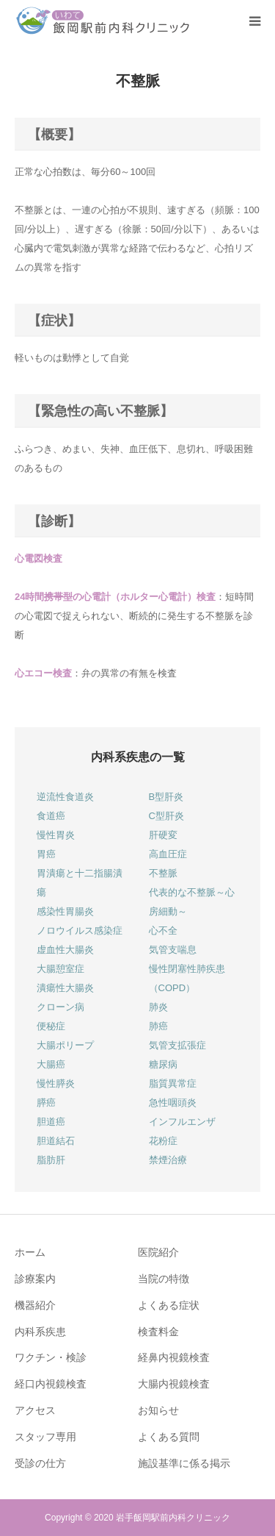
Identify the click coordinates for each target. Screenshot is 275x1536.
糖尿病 (163, 1064)
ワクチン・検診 (51, 1357)
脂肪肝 (51, 1159)
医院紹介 (158, 1252)
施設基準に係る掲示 (184, 1463)
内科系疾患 (40, 1331)
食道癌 (51, 815)
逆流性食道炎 (65, 796)
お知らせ (158, 1410)
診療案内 (35, 1279)
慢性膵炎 (56, 1083)
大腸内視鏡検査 (174, 1384)
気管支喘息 (173, 949)
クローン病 (60, 1006)
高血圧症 (168, 854)
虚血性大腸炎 (65, 949)
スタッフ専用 (45, 1437)
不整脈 (163, 873)
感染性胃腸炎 (65, 911)
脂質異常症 (173, 1083)
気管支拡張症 (177, 1045)
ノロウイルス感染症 (79, 930)
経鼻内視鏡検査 (174, 1357)
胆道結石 (56, 1140)
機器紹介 (35, 1305)
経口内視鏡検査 (51, 1384)
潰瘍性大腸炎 (65, 987)
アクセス (35, 1410)
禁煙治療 (168, 1159)
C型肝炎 (166, 815)
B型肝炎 (166, 796)
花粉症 (163, 1140)
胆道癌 (51, 1121)
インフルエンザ (182, 1121)
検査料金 (158, 1331)
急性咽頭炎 (173, 1102)
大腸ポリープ (65, 1045)
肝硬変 (163, 834)
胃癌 (46, 854)
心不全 (163, 930)
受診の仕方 (40, 1463)
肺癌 (158, 1026)
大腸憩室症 (60, 968)
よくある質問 (168, 1437)
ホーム (30, 1252)
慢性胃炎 (56, 834)
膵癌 (46, 1102)
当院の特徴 (163, 1279)
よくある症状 (168, 1305)
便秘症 (51, 1026)
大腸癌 (51, 1064)
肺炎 (158, 1006)
